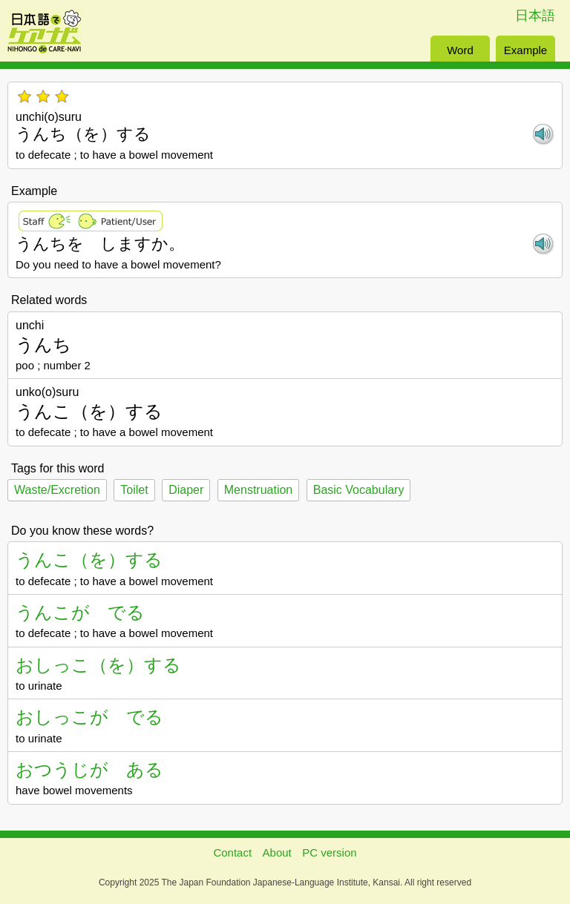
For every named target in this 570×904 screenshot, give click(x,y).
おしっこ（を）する (98, 665)
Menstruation (258, 490)
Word (460, 50)
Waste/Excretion (57, 490)
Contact (232, 852)
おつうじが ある (89, 769)
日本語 (535, 15)
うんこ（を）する (89, 560)
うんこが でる (80, 612)
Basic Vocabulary (358, 490)
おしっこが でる (89, 717)
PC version (329, 852)
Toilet (134, 490)
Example (525, 50)
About (277, 852)
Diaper (185, 490)
